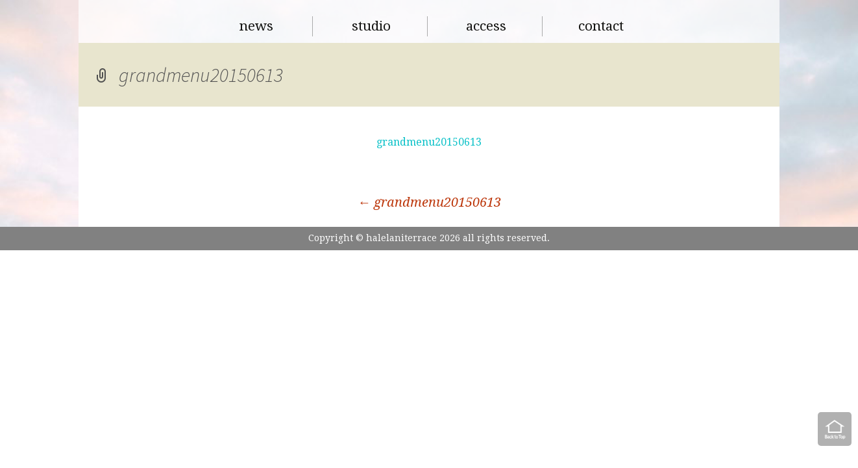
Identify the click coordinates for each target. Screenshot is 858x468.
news (256, 26)
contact (601, 26)
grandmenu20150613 (429, 142)
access (486, 26)
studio (371, 26)
